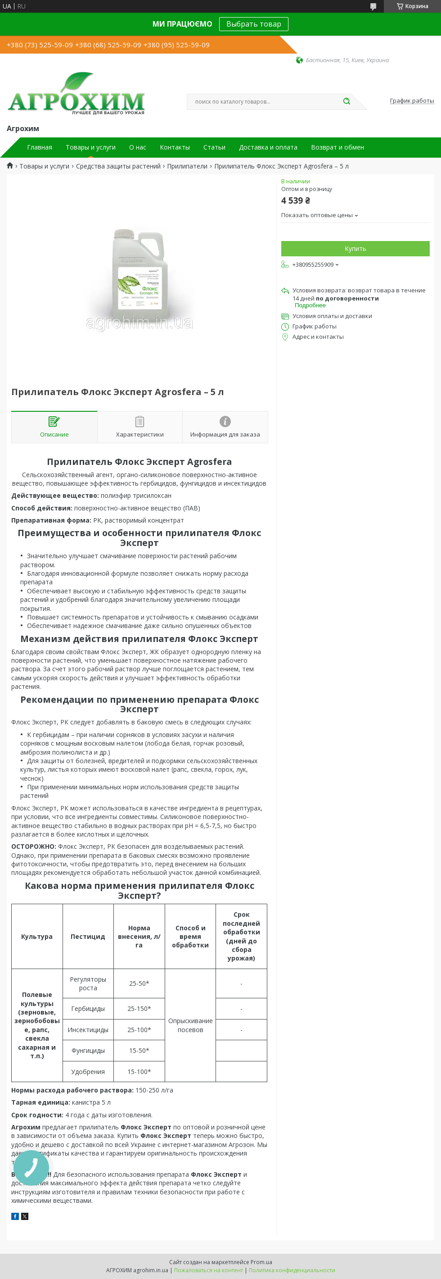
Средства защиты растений (118, 166)
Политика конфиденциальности (292, 1270)
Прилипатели (187, 166)
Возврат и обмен (337, 147)
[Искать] (347, 102)
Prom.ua (261, 1262)
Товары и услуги (91, 147)
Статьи (214, 147)
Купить (355, 248)
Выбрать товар (253, 24)
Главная (39, 147)
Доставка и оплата (268, 147)
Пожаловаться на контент (208, 1270)
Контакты (175, 147)
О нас (137, 147)
